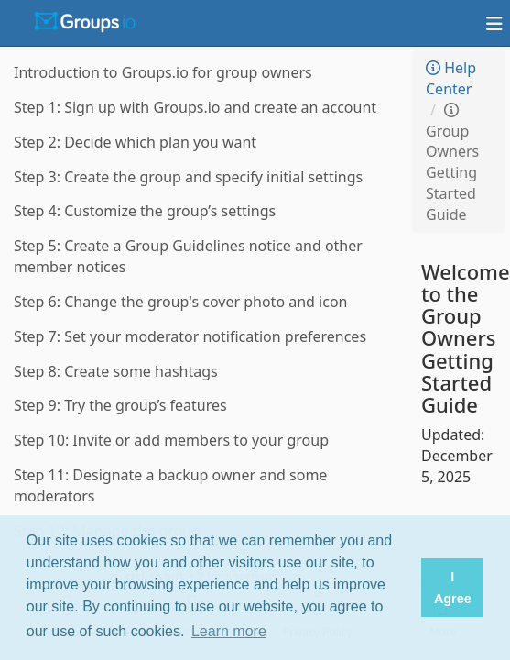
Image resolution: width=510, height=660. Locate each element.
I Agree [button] (453, 587)
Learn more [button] (228, 631)
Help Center (451, 78)
